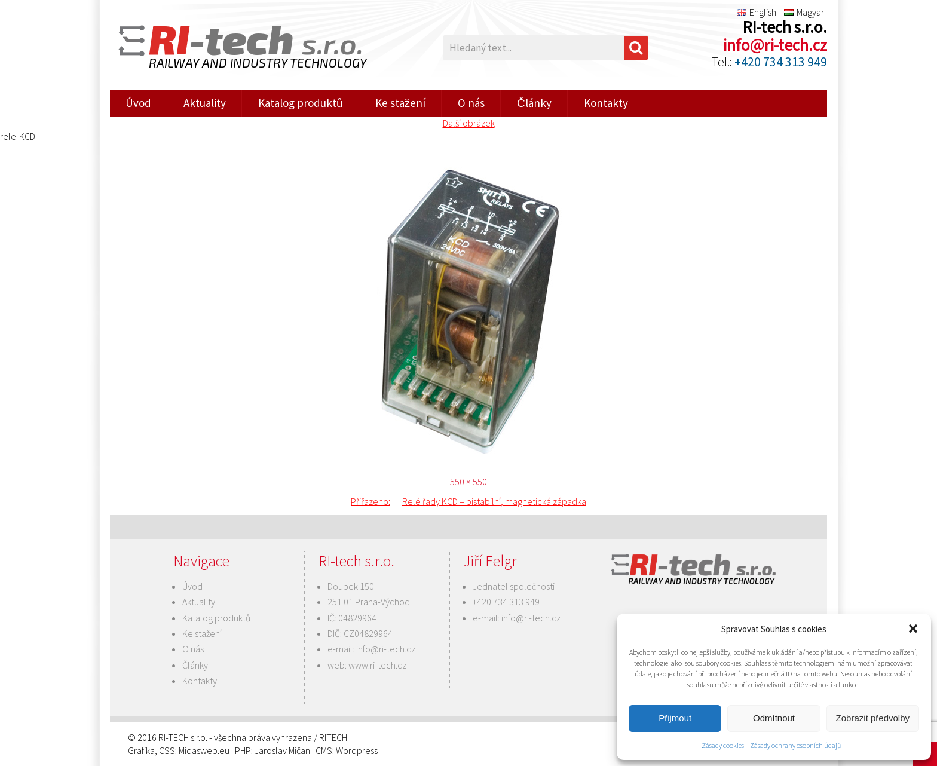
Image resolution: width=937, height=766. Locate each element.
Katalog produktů (300, 103)
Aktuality (204, 103)
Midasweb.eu (204, 750)
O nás (471, 103)
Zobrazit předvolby (873, 718)
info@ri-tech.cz (775, 45)
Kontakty (606, 103)
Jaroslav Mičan (282, 750)
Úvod (138, 103)
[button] (913, 629)
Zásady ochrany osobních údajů (795, 745)
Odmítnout (774, 718)
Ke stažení (400, 103)
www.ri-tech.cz (377, 665)
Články (534, 103)
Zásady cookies (723, 745)
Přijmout (675, 718)
